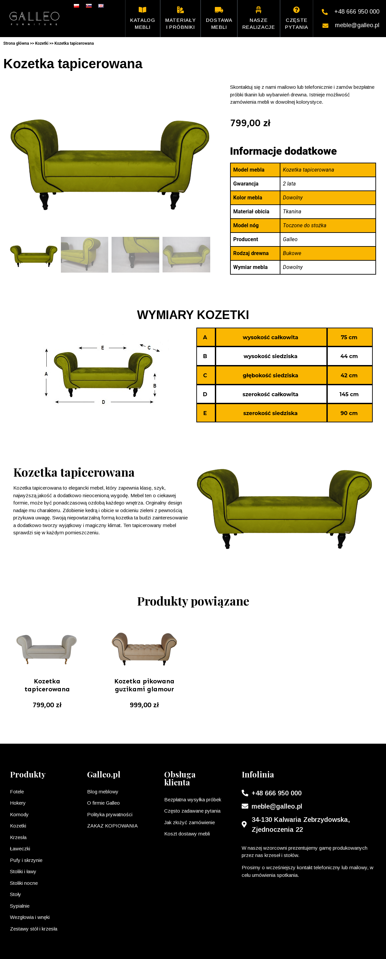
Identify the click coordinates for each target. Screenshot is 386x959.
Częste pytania (296, 18)
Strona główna (16, 43)
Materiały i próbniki (180, 18)
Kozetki (41, 43)
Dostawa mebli (219, 18)
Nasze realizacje (258, 18)
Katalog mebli (142, 18)
